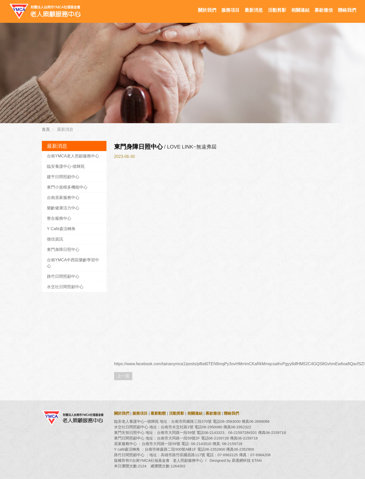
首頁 (46, 129)
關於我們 (207, 10)
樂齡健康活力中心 (63, 208)
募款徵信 (324, 10)
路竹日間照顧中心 (63, 276)
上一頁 (123, 376)
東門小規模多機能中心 (67, 187)
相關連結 (300, 10)
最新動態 (158, 413)
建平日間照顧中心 (63, 177)
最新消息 (254, 10)
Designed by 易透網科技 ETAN (236, 460)
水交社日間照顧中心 (65, 287)
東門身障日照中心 (63, 249)
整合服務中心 (59, 218)
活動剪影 (277, 10)
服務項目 (230, 10)
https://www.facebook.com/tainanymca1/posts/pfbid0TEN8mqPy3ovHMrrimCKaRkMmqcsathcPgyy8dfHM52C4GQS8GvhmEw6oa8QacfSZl (239, 364)
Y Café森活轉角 (61, 229)
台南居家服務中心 (63, 197)
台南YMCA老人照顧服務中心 (73, 156)
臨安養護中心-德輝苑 (66, 166)
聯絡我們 (347, 10)
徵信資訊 (55, 239)
